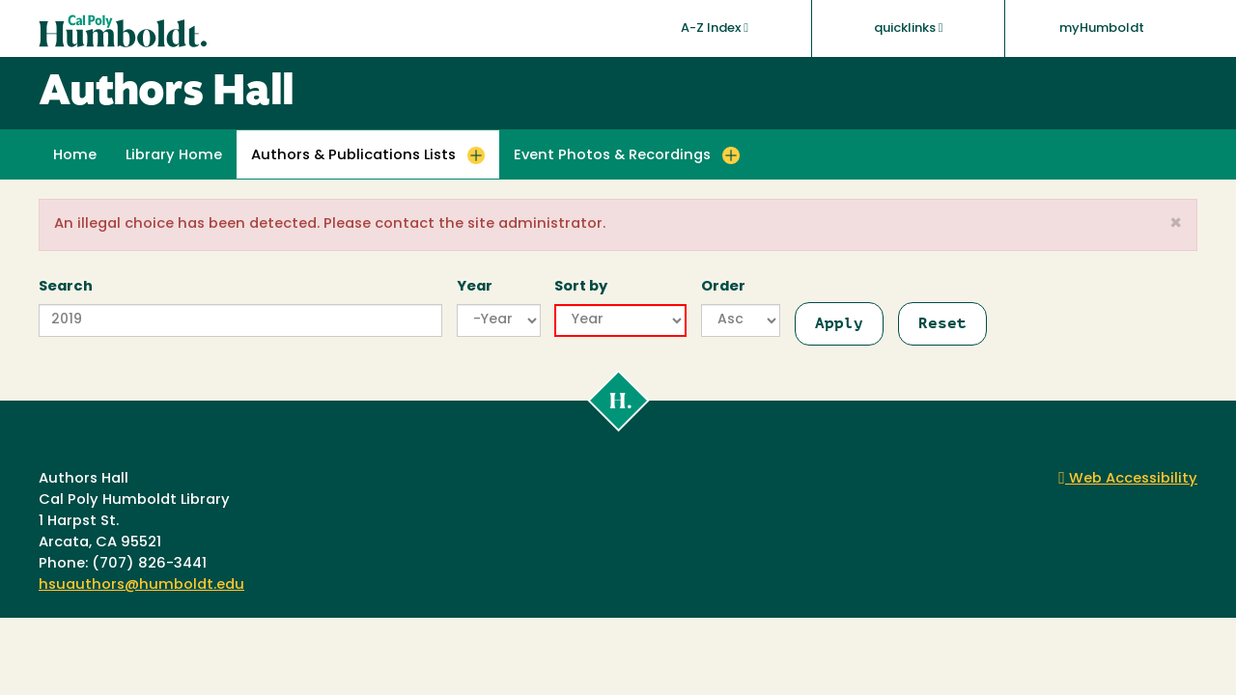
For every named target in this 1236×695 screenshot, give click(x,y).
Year (474, 287)
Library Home (174, 156)
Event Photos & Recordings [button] (612, 156)
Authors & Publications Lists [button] (353, 156)
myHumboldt (1101, 28)
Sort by (580, 287)
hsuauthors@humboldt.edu (141, 585)
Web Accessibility (1127, 479)
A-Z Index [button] (714, 28)
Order (723, 287)
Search (66, 287)
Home (75, 156)
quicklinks (908, 28)
